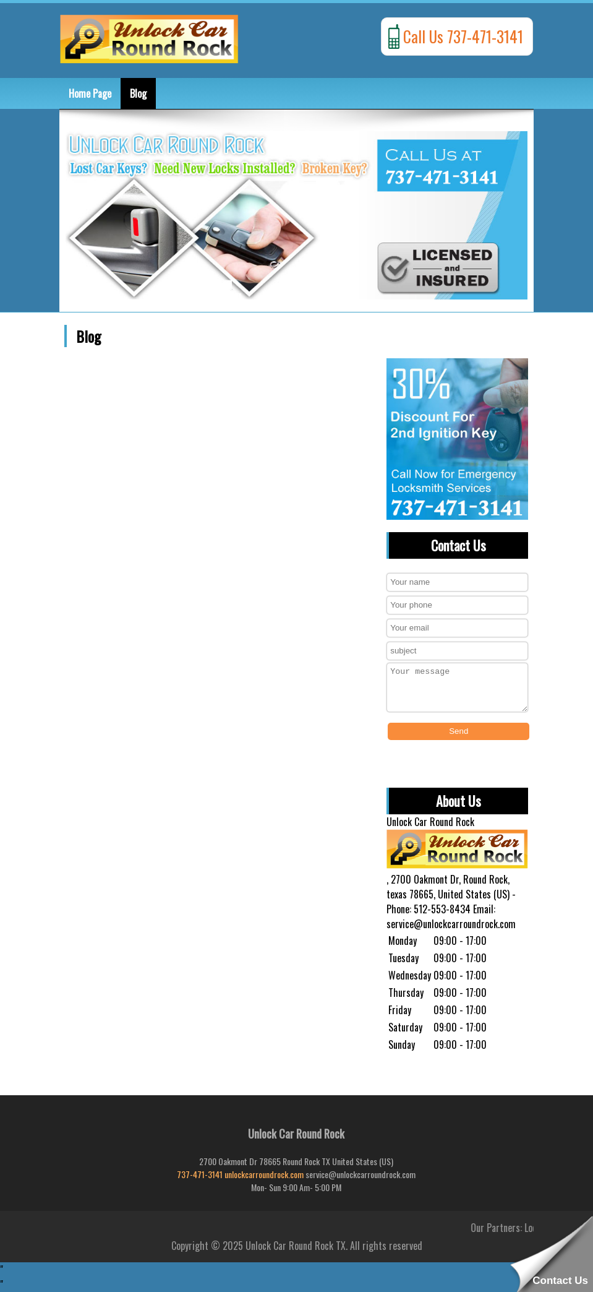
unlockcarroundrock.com (264, 1174)
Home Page (90, 93)
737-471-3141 (200, 1174)
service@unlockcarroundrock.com (451, 923)
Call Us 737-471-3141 (463, 36)
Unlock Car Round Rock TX (295, 1245)
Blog (138, 93)
